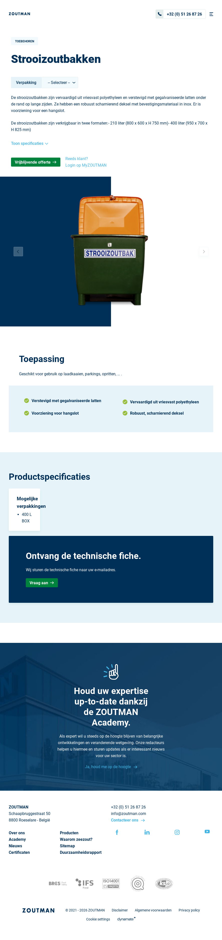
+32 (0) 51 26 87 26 (179, 14)
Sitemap (67, 846)
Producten (69, 833)
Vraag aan (42, 582)
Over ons (17, 833)
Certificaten (19, 852)
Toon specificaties (29, 143)
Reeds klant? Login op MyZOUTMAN (85, 162)
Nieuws (15, 846)
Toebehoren (24, 41)
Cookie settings (98, 919)
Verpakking (26, 82)
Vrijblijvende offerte (35, 162)
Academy (17, 839)
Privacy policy (189, 910)
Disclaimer (120, 910)
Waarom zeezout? (76, 839)
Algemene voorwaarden (153, 910)
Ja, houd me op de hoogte (108, 766)
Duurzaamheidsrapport (80, 852)
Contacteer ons (125, 820)
